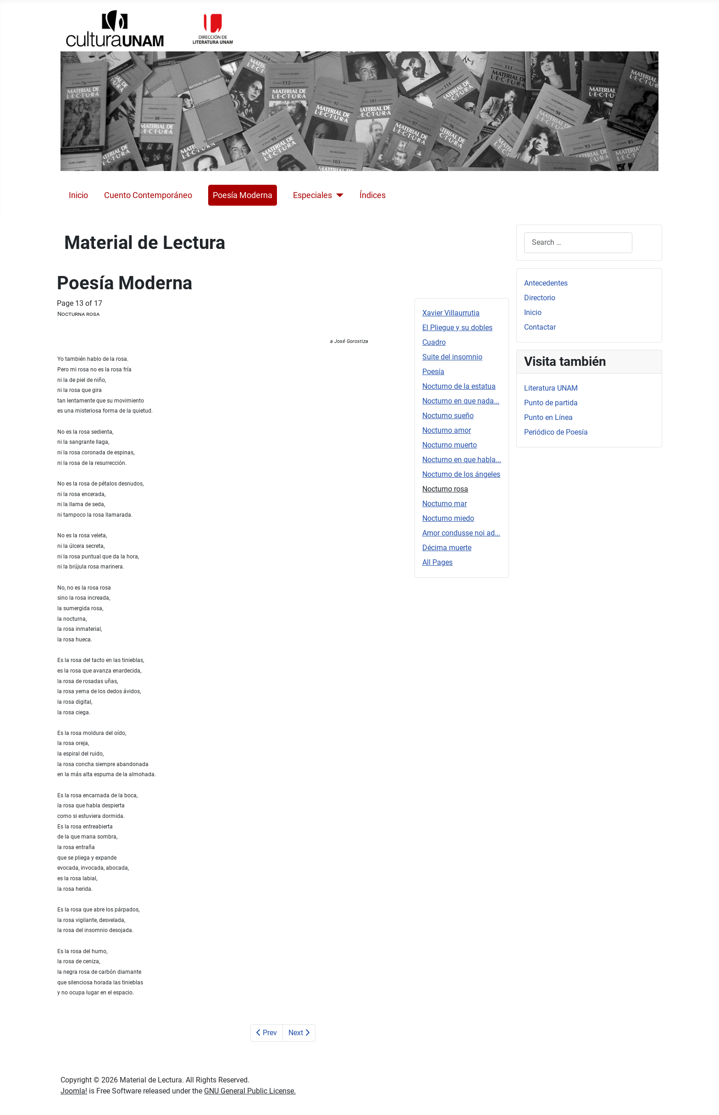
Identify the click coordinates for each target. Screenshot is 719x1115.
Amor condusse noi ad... (461, 533)
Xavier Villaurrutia (451, 313)
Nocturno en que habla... (461, 459)
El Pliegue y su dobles (457, 327)
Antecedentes (546, 283)
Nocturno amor (446, 430)
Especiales (312, 195)
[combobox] (578, 242)
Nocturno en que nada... (460, 401)
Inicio (78, 195)
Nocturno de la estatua (459, 386)
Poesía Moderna (242, 195)
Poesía (433, 371)
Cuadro (434, 342)
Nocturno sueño (448, 415)
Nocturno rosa (445, 489)
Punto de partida (551, 402)
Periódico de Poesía (556, 432)
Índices (373, 195)
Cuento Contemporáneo (148, 195)
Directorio (539, 297)
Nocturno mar (444, 503)
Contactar (540, 327)
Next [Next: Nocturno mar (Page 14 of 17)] (299, 1032)
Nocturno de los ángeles (461, 474)
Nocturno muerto (449, 445)
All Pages (437, 562)
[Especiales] (337, 195)
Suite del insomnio (452, 357)
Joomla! (74, 1091)
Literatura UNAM (551, 388)
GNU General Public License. (250, 1091)
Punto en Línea (548, 417)
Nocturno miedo (448, 518)
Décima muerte (446, 547)
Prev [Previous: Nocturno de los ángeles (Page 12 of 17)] (266, 1032)
